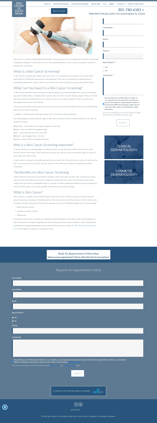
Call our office (80, 257)
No (106, 71)
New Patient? (109, 62)
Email (106, 39)
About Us (47, 4)
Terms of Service (122, 115)
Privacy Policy (108, 115)
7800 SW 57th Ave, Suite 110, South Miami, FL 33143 (117, 13)
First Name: (17, 278)
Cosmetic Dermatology (79, 4)
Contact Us (121, 4)
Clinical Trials (95, 4)
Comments (108, 75)
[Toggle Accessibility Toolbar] (5, 407)
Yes (106, 67)
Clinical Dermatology (61, 4)
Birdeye (83, 410)
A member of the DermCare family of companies (78, 391)
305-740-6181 (80, 225)
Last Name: (108, 27)
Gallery (111, 4)
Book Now (59, 11)
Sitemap (92, 416)
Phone (106, 51)
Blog (104, 4)
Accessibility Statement (106, 416)
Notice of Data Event (136, 4)
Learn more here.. (75, 362)
